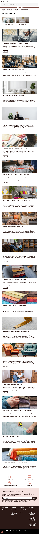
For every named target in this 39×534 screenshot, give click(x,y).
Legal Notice (24, 530)
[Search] (19, 4)
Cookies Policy (30, 530)
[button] (37, 1)
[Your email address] (17, 498)
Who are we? (4, 509)
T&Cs (14, 530)
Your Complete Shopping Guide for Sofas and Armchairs (17, 9)
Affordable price (5, 510)
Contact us (22, 512)
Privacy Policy (18, 530)
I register (34, 498)
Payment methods (14, 512)
